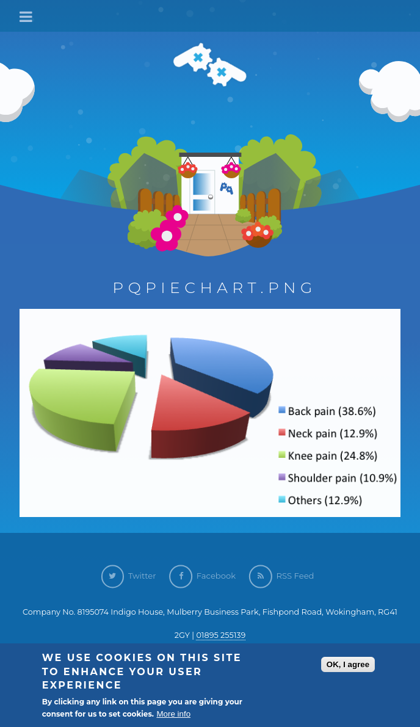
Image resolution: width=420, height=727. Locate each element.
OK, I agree (348, 664)
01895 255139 (220, 635)
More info (173, 714)
